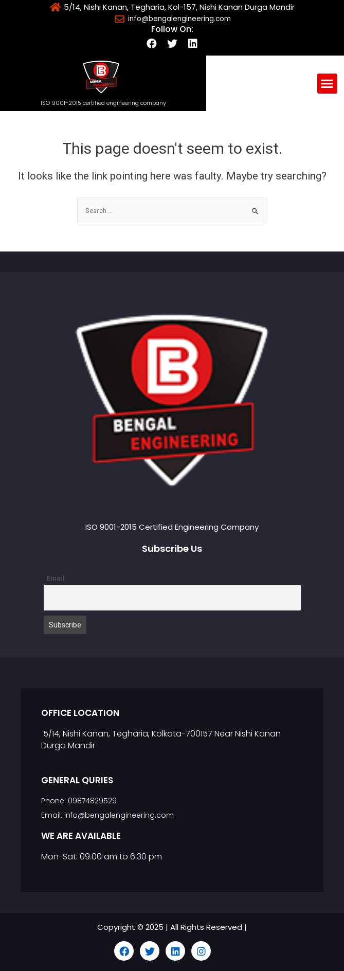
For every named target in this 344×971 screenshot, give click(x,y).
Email (55, 578)
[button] (327, 84)
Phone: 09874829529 (79, 801)
